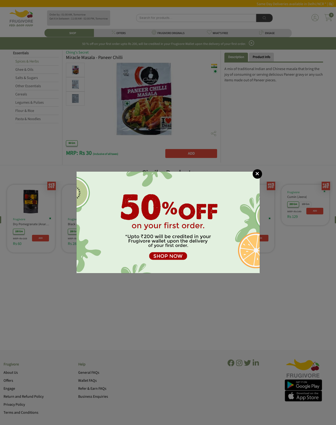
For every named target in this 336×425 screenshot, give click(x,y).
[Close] (257, 174)
